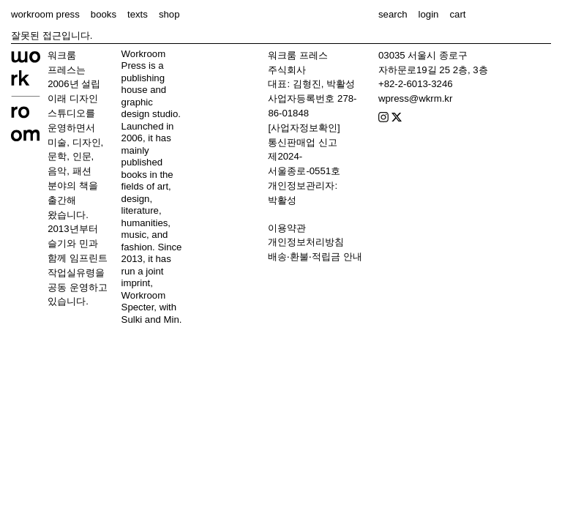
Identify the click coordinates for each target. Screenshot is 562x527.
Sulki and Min (150, 319)
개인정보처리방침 (306, 241)
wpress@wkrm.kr (415, 98)
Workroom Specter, (143, 301)
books (103, 14)
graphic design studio (150, 108)
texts (137, 14)
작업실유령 (71, 272)
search (393, 14)
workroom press (45, 14)
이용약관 (287, 228)
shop (169, 14)
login (429, 14)
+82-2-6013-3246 (415, 83)
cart (457, 14)
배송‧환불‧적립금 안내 (315, 256)
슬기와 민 (68, 243)
